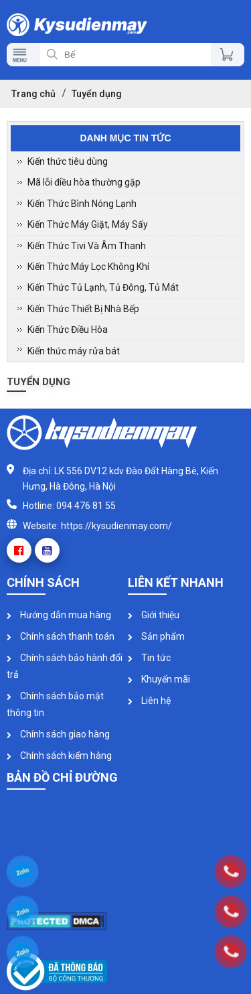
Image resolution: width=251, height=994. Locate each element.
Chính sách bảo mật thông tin (55, 704)
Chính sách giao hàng (58, 734)
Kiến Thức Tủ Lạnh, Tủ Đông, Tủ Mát (103, 287)
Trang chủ (33, 93)
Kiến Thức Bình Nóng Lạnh (82, 203)
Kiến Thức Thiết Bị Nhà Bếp (83, 308)
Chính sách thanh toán (60, 636)
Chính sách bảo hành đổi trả (64, 666)
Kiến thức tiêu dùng (67, 161)
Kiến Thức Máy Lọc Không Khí (88, 266)
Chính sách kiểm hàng (59, 755)
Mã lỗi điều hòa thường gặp (84, 182)
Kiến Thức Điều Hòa (67, 329)
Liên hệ (149, 700)
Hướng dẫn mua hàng (59, 615)
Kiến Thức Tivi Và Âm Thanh (86, 245)
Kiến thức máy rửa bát (73, 351)
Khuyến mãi (159, 679)
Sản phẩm (156, 636)
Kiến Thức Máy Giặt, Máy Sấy (87, 224)
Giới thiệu (153, 615)
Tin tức (149, 657)
